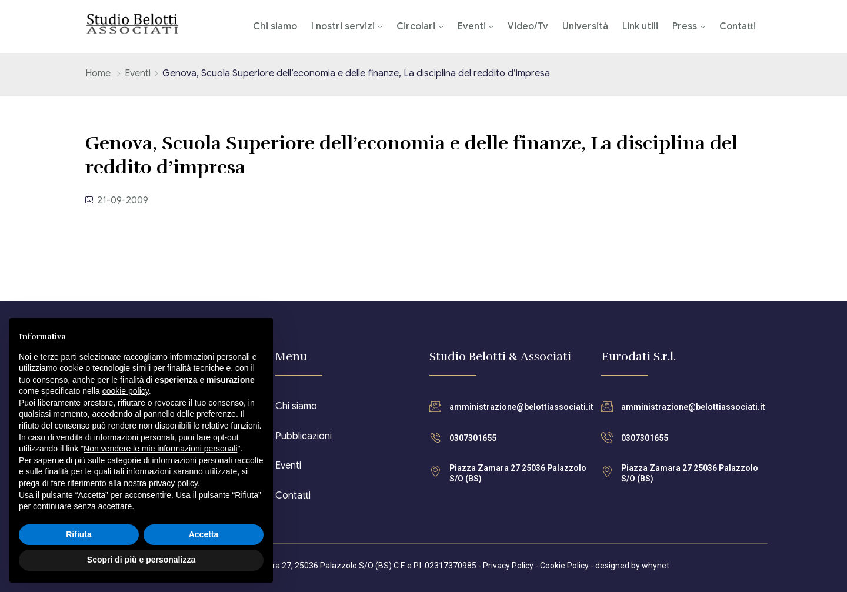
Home (98, 73)
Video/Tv (528, 26)
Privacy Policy (508, 565)
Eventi (472, 26)
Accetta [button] (204, 534)
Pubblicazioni (303, 436)
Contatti (737, 26)
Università (585, 26)
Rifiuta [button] (79, 534)
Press (684, 26)
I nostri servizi (343, 26)
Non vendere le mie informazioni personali (160, 448)
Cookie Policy (564, 565)
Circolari (415, 26)
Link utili (640, 26)
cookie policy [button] (125, 391)
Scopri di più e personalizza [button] (141, 559)
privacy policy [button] (173, 483)
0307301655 (472, 438)
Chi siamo (275, 26)
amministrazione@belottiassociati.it (521, 407)
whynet (655, 565)
